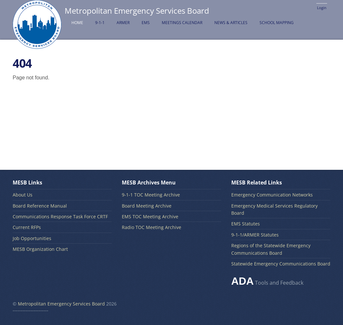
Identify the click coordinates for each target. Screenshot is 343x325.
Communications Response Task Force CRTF (60, 216)
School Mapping (277, 22)
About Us (22, 195)
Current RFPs (27, 227)
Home (77, 22)
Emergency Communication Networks (272, 195)
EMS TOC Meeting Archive (150, 216)
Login (321, 7)
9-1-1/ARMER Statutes (255, 235)
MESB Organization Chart (40, 249)
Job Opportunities (32, 238)
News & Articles (231, 22)
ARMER (123, 22)
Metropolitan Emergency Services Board (61, 304)
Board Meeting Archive (147, 206)
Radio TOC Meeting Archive (151, 227)
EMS (146, 22)
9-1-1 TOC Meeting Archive (151, 195)
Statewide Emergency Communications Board (280, 264)
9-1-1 (100, 22)
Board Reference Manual (40, 206)
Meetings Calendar (182, 22)
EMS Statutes (245, 224)
